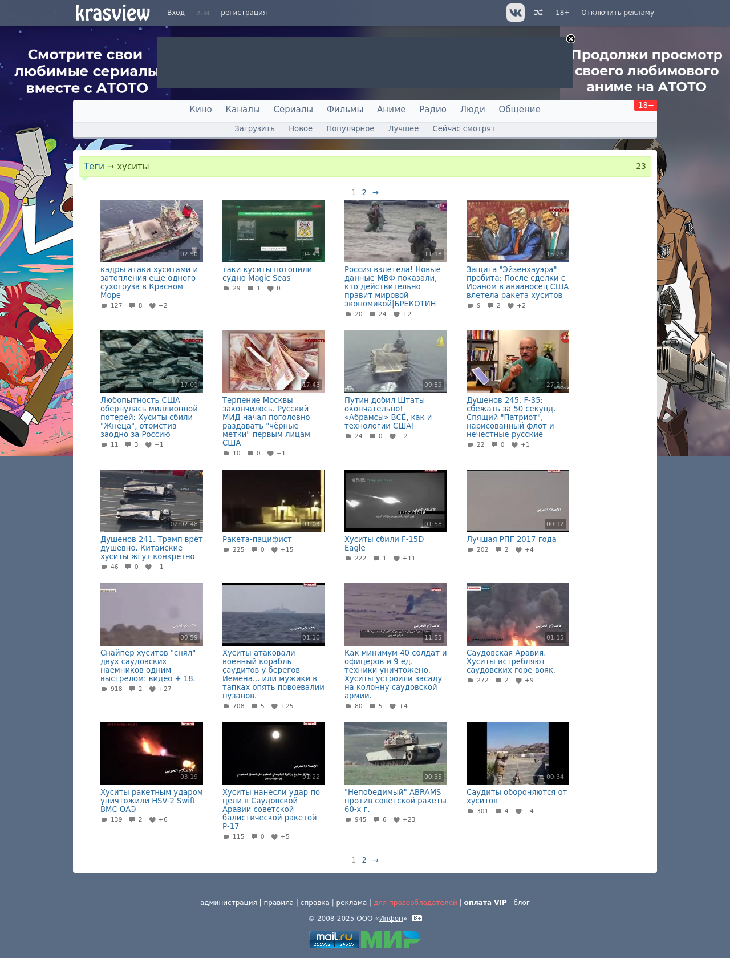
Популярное (350, 128)
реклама (351, 903)
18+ (562, 13)
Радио (433, 109)
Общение (520, 109)
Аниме (391, 109)
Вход (176, 13)
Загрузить (254, 128)
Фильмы (345, 109)
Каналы (242, 109)
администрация (228, 903)
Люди (472, 109)
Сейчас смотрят (464, 128)
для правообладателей (415, 903)
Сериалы (294, 109)
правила (278, 903)
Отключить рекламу (617, 13)
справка (315, 903)
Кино (200, 109)
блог (521, 903)
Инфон (391, 919)
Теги (94, 166)
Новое (301, 128)
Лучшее (403, 128)
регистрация (244, 13)
